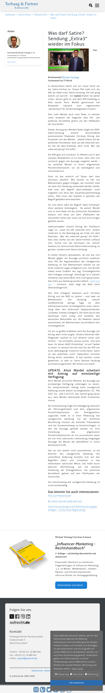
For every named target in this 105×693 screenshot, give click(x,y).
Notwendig (62, 674)
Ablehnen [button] (90, 688)
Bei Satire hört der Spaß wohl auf (65, 501)
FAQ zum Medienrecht (59, 495)
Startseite (10, 14)
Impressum (37, 670)
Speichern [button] (63, 688)
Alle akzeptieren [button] (76, 683)
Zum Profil (11, 62)
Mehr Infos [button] (77, 668)
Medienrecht (40, 14)
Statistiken (77, 674)
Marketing (91, 674)
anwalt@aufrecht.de (27, 658)
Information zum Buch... (71, 585)
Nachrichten (24, 14)
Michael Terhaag (70, 77)
